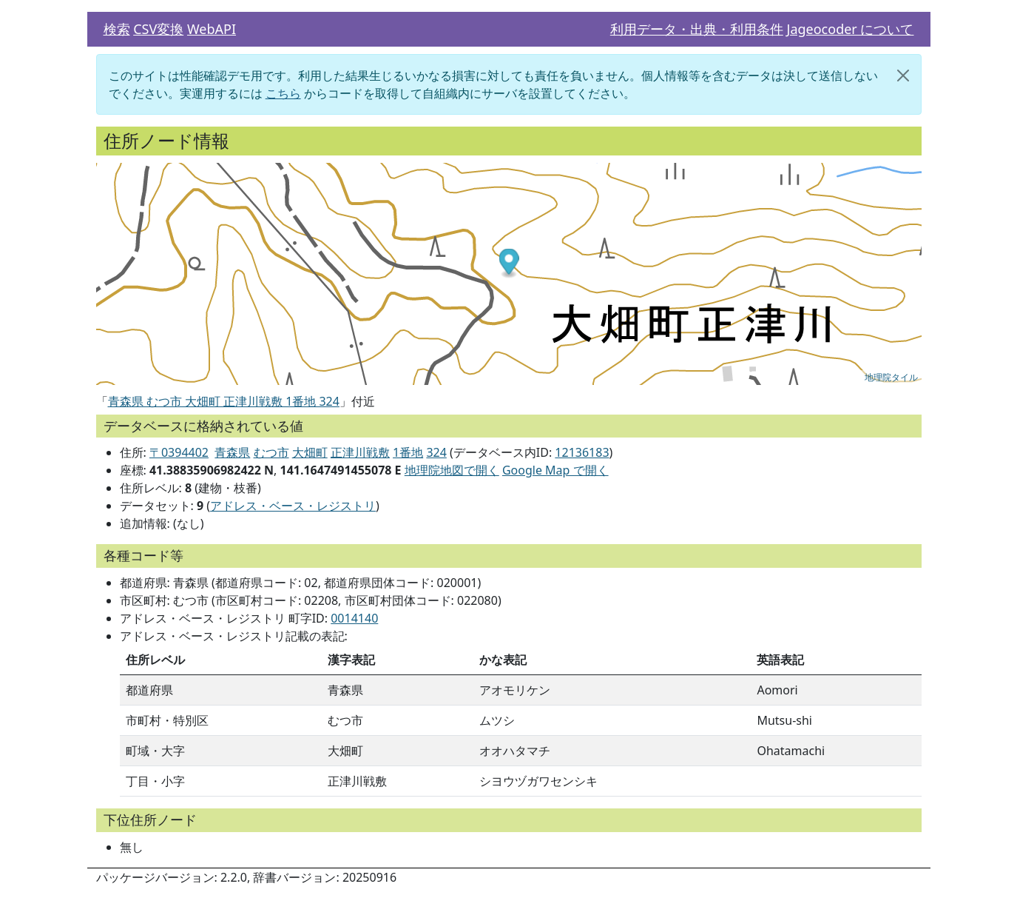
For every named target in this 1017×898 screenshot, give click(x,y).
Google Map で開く (555, 470)
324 (436, 452)
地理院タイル (891, 377)
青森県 (232, 452)
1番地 (408, 452)
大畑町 (310, 452)
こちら (283, 93)
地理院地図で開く (452, 470)
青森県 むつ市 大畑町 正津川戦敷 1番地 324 (223, 401)
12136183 (582, 452)
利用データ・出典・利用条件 (696, 29)
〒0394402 (179, 452)
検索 (117, 29)
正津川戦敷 (360, 452)
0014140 (354, 618)
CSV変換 (158, 29)
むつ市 (271, 452)
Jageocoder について (849, 29)
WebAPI (211, 29)
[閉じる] (903, 75)
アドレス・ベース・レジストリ (293, 505)
